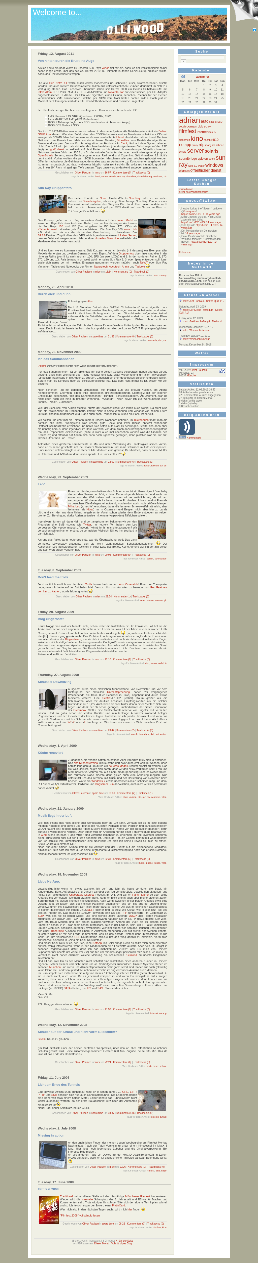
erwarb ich (130, 229)
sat (164, 340)
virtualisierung (144, 176)
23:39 (112, 793)
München (55, 967)
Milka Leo (74, 506)
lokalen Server (127, 235)
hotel (141, 863)
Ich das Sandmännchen (56, 359)
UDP (77, 936)
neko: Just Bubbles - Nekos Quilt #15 (201, 301)
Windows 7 (98, 780)
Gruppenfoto (126, 253)
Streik (41, 1038)
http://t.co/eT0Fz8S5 (207, 225)
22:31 (108, 859)
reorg (208, 145)
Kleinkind (131, 954)
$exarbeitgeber (92, 201)
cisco (218, 121)
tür (161, 465)
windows (157, 176)
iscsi (97, 176)
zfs (165, 176)
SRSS (41, 235)
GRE (125, 1091)
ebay (125, 797)
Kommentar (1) (122, 596)
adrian (146, 465)
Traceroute (57, 930)
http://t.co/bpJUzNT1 (192, 214)
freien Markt (125, 220)
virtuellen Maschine (107, 238)
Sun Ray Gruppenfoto (55, 188)
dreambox (144, 734)
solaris (112, 176)
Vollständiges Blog (121, 1243)
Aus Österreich (128, 584)
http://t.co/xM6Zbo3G (193, 222)
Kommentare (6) (125, 461)
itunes (157, 863)
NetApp (97, 942)
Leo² (41, 484)
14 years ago (213, 214)
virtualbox (131, 176)
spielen (155, 465)
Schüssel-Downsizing (55, 682)
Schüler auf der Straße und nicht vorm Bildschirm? (77, 1032)
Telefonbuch (141, 419)
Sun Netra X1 (58, 82)
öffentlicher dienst (205, 170)
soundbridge (188, 158)
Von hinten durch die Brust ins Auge (66, 61)
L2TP (133, 1091)
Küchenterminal (47, 229)
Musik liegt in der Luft (55, 815)
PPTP (41, 1094)
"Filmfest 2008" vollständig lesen (80, 1215)
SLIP (40, 915)
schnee (220, 145)
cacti (149, 1066)
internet (159, 600)
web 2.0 (162, 663)
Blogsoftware (73, 639)
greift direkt (57, 149)
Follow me (185, 252)
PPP (124, 912)
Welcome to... (57, 12)
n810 (164, 1170)
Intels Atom (45, 92)
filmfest (150, 1170)
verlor (105, 67)
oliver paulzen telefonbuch (193, 192)
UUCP (133, 915)
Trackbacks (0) (141, 172)
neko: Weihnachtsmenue (194, 339)
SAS (100, 988)
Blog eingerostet (51, 619)
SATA (67, 988)
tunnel (163, 1117)
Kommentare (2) (125, 730)
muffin (207, 140)
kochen (133, 797)
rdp (139, 797)
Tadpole (140, 266)
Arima (125, 266)
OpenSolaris (45, 155)
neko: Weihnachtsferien (194, 330)
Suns (103, 198)
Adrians (42, 366)
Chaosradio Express (81, 894)
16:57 (108, 172)
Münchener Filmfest (137, 1196)
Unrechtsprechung (118, 691)
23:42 (111, 730)
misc (97, 172)
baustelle (152, 340)
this (90, 301)
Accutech (114, 266)
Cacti (124, 143)
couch (134, 734)
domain (150, 600)
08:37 (111, 1113)
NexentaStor (116, 92)
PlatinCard (118, 1205)
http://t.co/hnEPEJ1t (202, 241)
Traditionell (66, 1196)
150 (60, 226)
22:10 (108, 659)
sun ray (121, 176)
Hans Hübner (140, 894)
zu (165, 465)
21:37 (111, 336)
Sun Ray (134, 198)
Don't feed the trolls (53, 577)
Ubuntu (120, 137)
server (104, 176)
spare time (97, 336)
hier (129, 1209)
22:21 (108, 1062)
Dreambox (79, 710)
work (97, 1062)
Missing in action (51, 1135)
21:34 (108, 596)
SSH (54, 1094)
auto (142, 600)
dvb (160, 340)
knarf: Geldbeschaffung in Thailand (200, 321)
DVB (69, 722)
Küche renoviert (50, 753)
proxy (155, 1066)
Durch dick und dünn (54, 294)
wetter (163, 734)
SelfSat (106, 698)
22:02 (111, 461)
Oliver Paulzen (83, 172)
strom (212, 158)
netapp (163, 1013)
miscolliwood (186, 189)
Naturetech (101, 266)
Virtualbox (123, 140)
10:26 (122, 1166)
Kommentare (194, 438)
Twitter (87, 524)
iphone (149, 863)
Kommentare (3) (122, 859)
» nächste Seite (124, 1240)
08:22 (122, 1223)
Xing (44, 834)
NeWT (144, 262)
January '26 (203, 76)
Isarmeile (87, 1199)
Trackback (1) (141, 271)
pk (165, 600)
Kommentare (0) (122, 172)
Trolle (88, 584)
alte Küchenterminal (86, 762)
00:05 (108, 554)
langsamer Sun (104, 784)
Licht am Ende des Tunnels (59, 1084)
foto (155, 275)
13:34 (108, 271)
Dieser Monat (101, 1243)
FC (89, 988)
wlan (164, 797)
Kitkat (89, 509)
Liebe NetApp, (49, 881)
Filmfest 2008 (48, 1189)
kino (147, 663)
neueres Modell (118, 765)
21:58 (108, 1009)
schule (163, 1066)
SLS (89, 909)
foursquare (190, 211)
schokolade (161, 558)
